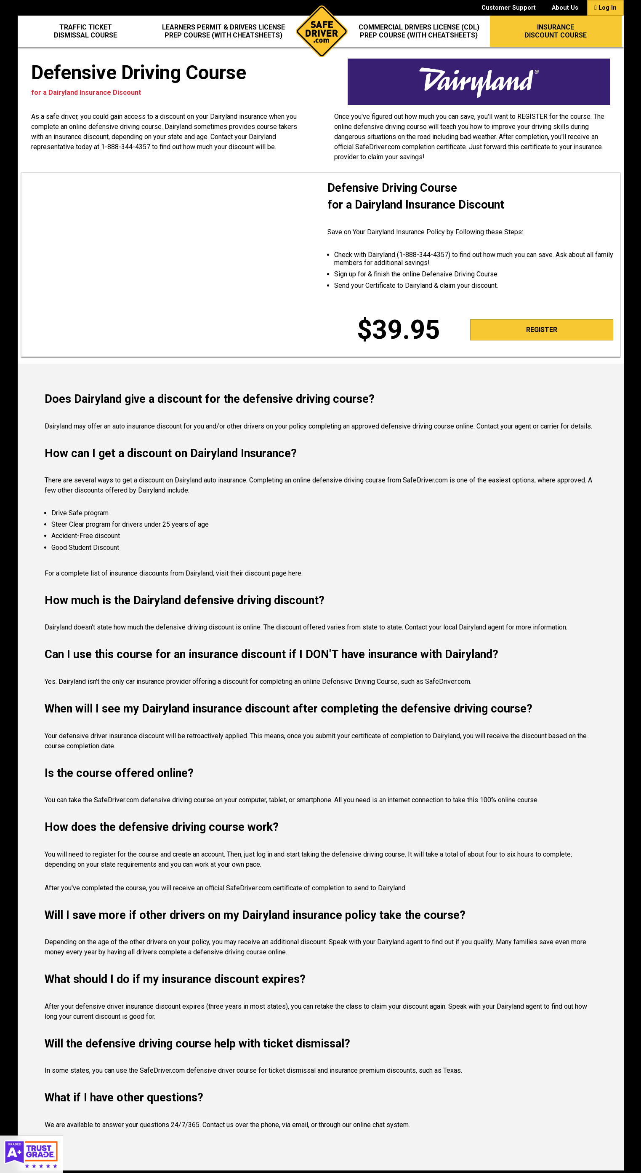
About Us (565, 7)
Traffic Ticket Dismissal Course (85, 31)
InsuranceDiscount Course (555, 31)
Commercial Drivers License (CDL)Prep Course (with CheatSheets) (419, 31)
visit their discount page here (258, 573)
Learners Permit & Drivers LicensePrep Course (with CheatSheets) (223, 31)
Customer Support (508, 7)
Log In (605, 7)
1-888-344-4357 (125, 147)
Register (541, 330)
